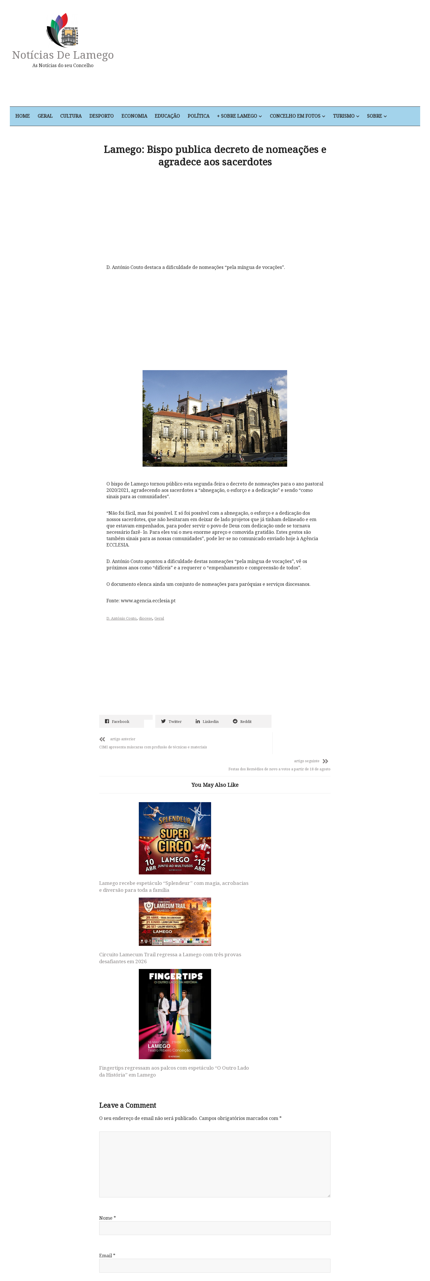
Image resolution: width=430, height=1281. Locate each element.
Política (209, 116)
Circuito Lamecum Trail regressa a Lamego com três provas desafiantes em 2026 (210, 846)
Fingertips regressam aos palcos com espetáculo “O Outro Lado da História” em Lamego (287, 891)
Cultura (80, 116)
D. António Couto (123, 621)
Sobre (386, 116)
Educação (177, 116)
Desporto (111, 116)
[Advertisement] (276, 56)
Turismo (355, 116)
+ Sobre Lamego (248, 116)
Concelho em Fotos (306, 116)
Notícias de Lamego (71, 54)
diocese (147, 621)
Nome (107, 1045)
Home (30, 116)
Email (107, 1083)
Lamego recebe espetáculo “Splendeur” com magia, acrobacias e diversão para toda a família (131, 873)
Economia (144, 116)
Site (103, 1120)
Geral (53, 116)
